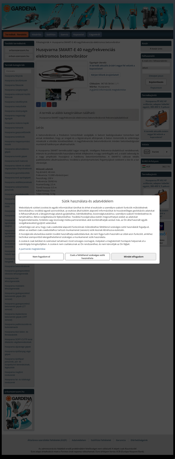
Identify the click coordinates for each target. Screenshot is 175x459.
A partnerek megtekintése (32, 248)
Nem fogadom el (41, 256)
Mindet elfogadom (133, 256)
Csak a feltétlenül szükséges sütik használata (87, 257)
